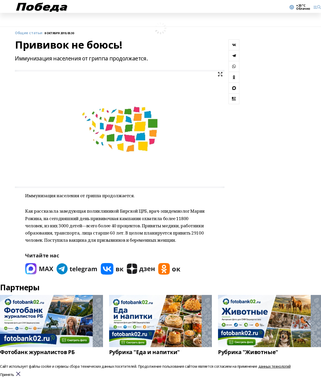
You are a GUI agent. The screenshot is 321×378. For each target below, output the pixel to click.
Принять (7, 375)
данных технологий (274, 366)
